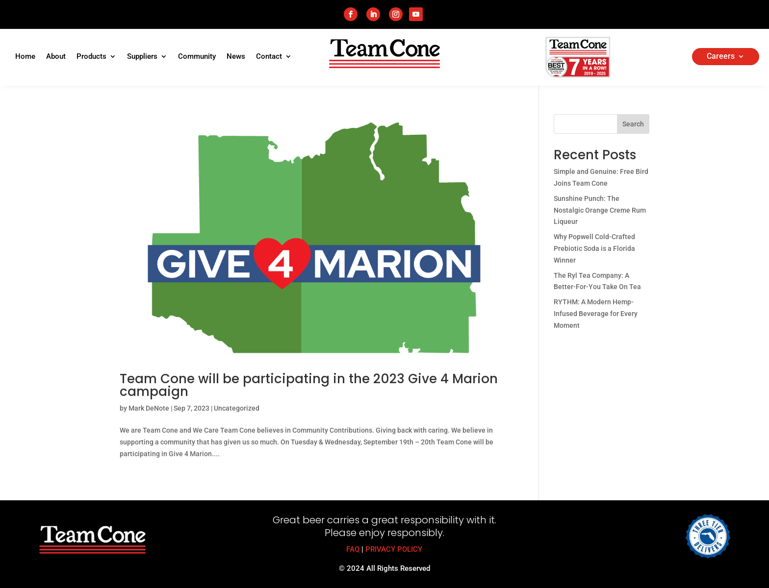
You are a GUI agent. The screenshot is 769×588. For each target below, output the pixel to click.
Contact (269, 57)
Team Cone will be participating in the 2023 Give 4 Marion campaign (309, 385)
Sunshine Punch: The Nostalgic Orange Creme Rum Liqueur (600, 210)
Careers (721, 57)
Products (91, 57)
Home (25, 57)
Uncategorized (236, 408)
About (56, 57)
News (236, 57)
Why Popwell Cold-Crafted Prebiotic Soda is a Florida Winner (594, 248)
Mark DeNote (148, 408)
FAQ (352, 549)
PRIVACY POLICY (393, 549)
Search (633, 124)
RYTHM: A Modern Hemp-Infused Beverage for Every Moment (596, 313)
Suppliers (142, 57)
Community (197, 57)
